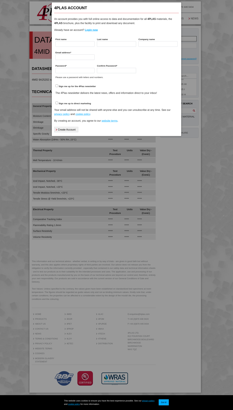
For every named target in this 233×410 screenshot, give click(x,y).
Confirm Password (107, 66)
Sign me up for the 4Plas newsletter (77, 86)
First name (61, 39)
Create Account (66, 129)
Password (61, 66)
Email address (63, 52)
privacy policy (148, 400)
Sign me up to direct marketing (75, 103)
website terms (110, 120)
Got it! (163, 402)
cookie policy (74, 404)
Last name (102, 39)
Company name (147, 39)
